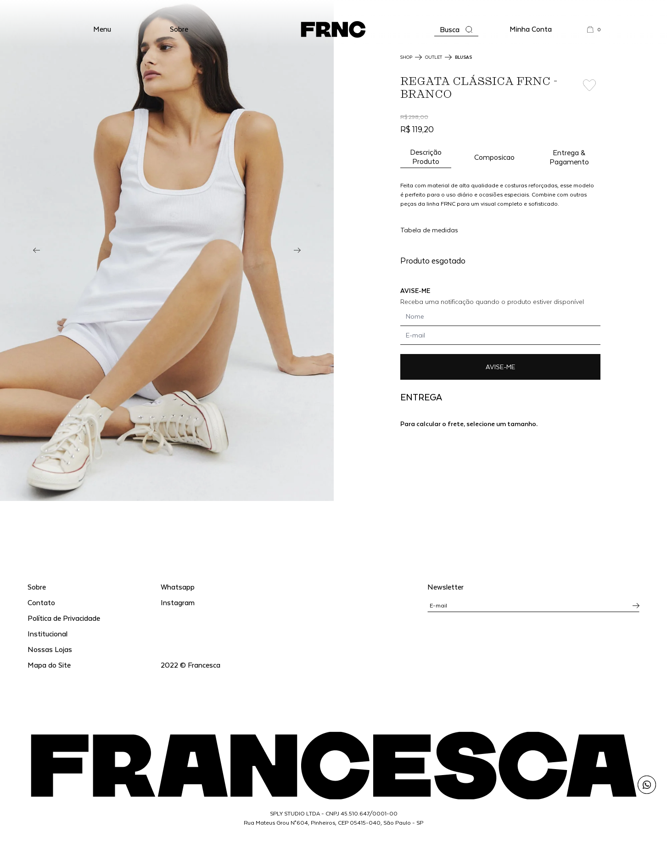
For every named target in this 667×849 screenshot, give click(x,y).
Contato (41, 602)
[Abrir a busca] (456, 29)
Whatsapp (178, 586)
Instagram (178, 602)
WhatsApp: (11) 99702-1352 (333, 9)
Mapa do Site (49, 664)
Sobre (179, 28)
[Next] (297, 250)
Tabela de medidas (429, 230)
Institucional (47, 633)
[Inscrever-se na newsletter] (636, 605)
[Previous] (36, 250)
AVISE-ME (500, 366)
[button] (102, 29)
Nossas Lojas (50, 649)
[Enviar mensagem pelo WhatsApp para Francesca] (647, 784)
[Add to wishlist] (589, 85)
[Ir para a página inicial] (333, 29)
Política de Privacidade (64, 618)
